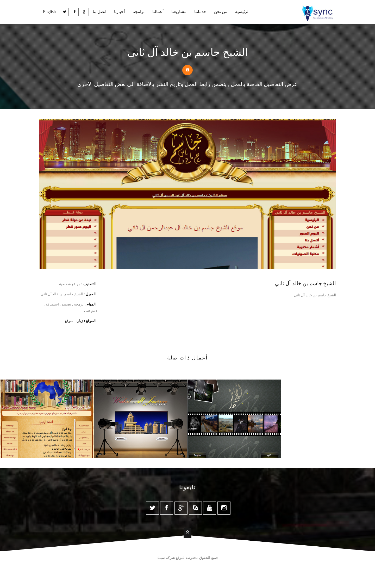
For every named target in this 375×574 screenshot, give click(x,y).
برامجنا (139, 11)
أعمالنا (158, 11)
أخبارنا (119, 11)
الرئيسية (242, 11)
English (49, 11)
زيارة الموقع (74, 321)
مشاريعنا (178, 11)
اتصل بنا (99, 11)
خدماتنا (200, 11)
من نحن (220, 11)
